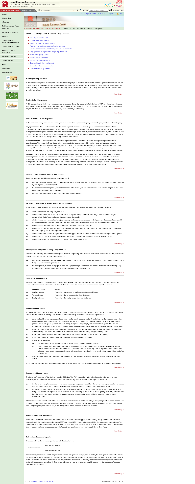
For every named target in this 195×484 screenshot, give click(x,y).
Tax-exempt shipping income (40, 60)
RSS (119, 14)
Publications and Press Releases (10, 27)
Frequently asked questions (40, 69)
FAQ (3, 64)
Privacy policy (49, 481)
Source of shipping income (39, 54)
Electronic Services (9, 57)
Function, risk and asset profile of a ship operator (47, 46)
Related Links (7, 72)
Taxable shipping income (39, 57)
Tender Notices (7, 61)
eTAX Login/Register (88, 14)
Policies (5, 36)
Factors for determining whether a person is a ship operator (51, 49)
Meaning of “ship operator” (39, 37)
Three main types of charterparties (42, 43)
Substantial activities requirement (42, 63)
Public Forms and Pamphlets (8, 51)
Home (4, 14)
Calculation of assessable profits (41, 66)
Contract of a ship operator (39, 40)
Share (112, 14)
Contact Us (6, 68)
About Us (5, 22)
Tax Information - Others (11, 46)
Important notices (37, 481)
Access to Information (10, 32)
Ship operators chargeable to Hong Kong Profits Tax (48, 52)
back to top (118, 94)
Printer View (102, 14)
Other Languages (46, 10)
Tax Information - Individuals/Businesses (47, 28)
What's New (6, 18)
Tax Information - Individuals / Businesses (11, 41)
